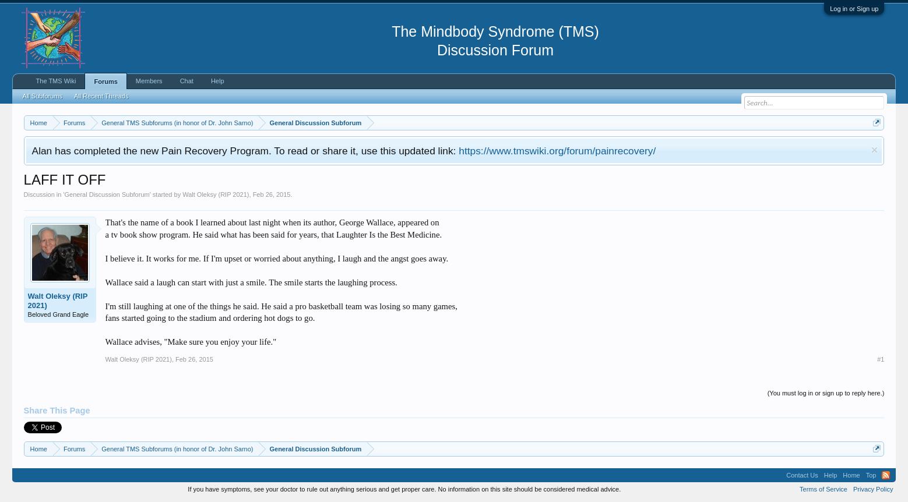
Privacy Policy (873, 489)
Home (851, 475)
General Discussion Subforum (107, 194)
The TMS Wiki (56, 80)
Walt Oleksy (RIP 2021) (215, 194)
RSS (886, 475)
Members (149, 80)
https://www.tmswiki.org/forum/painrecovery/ (557, 151)
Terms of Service (823, 489)
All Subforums (42, 96)
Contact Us (802, 475)
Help (217, 80)
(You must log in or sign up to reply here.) (826, 393)
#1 (880, 359)
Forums (105, 81)
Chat (186, 80)
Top (871, 475)
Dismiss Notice (874, 150)
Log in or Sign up (854, 8)
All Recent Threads (101, 96)
